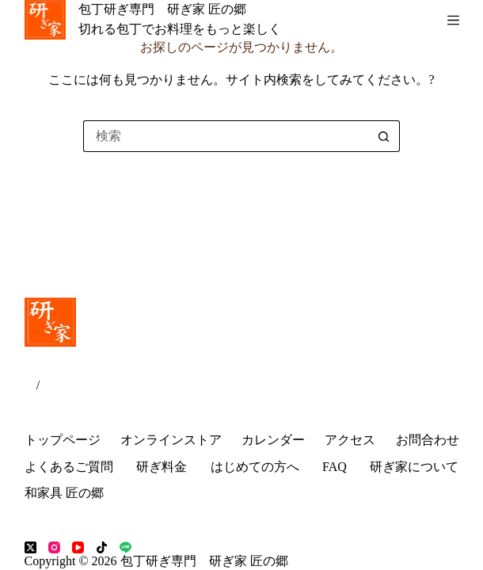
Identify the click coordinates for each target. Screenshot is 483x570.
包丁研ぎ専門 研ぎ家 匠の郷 (162, 9)
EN (48, 385)
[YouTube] (78, 547)
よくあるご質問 (69, 466)
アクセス (350, 439)
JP (30, 385)
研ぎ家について (414, 466)
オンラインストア (171, 439)
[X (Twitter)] (30, 547)
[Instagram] (54, 547)
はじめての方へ (255, 466)
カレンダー (273, 439)
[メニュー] (453, 20)
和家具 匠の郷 (64, 493)
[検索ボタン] (384, 136)
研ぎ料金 (161, 466)
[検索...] (225, 136)
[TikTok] (102, 547)
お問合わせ (427, 439)
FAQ (334, 466)
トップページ (63, 439)
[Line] (125, 547)
